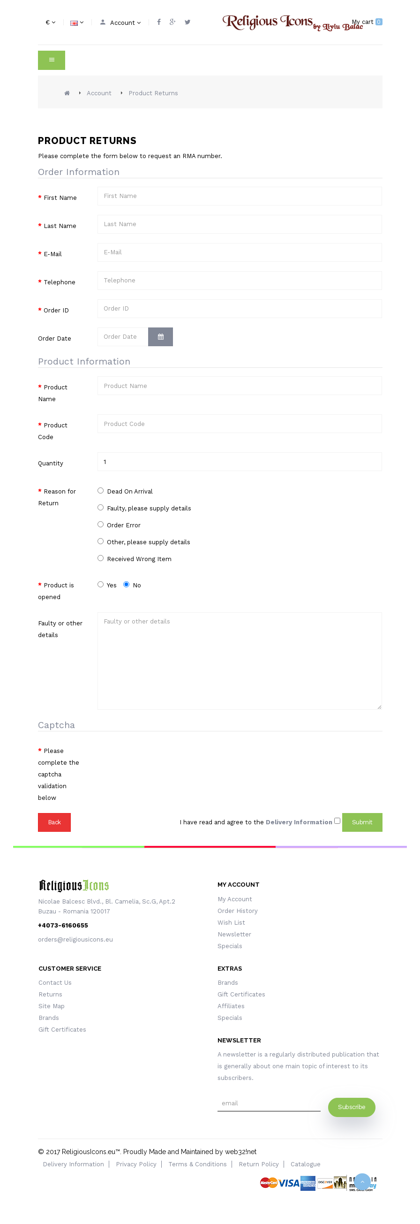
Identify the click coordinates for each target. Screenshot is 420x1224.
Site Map (51, 1006)
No (132, 585)
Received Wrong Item (135, 559)
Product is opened (56, 591)
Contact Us (55, 982)
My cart (367, 21)
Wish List (231, 922)
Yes (107, 585)
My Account (235, 899)
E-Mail (53, 254)
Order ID (56, 310)
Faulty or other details (60, 629)
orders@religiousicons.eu (75, 939)
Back (54, 822)
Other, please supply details (144, 542)
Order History (238, 910)
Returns (50, 994)
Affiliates (231, 1006)
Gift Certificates (62, 1029)
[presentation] (169, 758)
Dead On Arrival (125, 491)
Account (99, 93)
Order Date (54, 338)
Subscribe (352, 1106)
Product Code (53, 431)
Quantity (50, 463)
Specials (230, 946)
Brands (48, 1017)
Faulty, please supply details (144, 508)
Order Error (119, 525)
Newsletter (234, 934)
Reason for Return (57, 497)
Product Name (53, 393)
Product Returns (153, 93)
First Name (60, 197)
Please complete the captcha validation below (58, 774)
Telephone (59, 282)
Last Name (60, 225)
